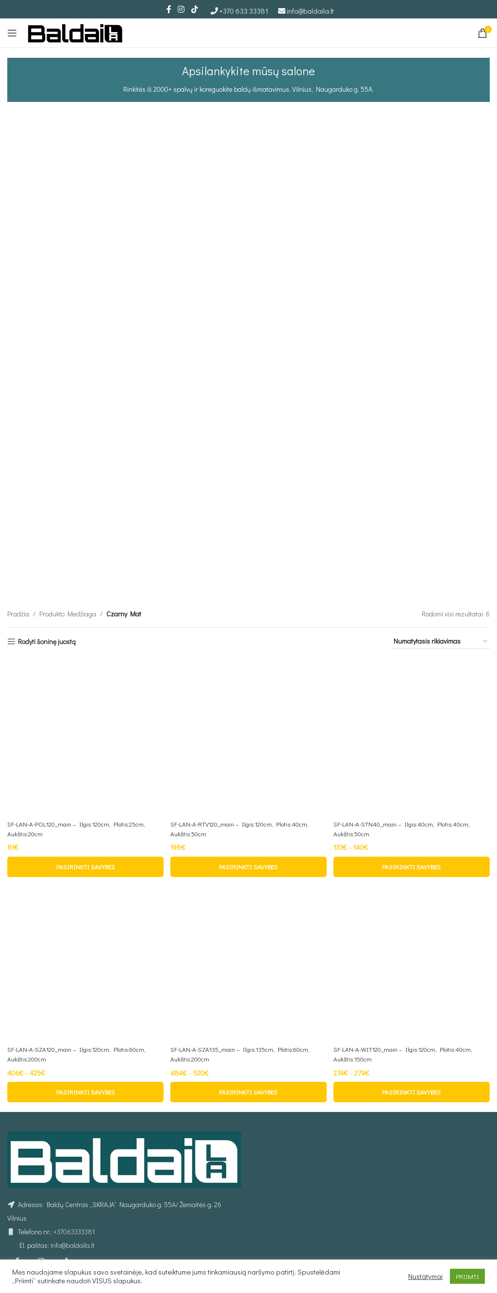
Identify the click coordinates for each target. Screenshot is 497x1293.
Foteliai (349, 1140)
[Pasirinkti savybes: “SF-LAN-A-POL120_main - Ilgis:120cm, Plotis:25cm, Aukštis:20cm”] (84, 623)
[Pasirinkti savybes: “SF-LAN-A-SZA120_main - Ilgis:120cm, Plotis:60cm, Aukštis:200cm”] (84, 849)
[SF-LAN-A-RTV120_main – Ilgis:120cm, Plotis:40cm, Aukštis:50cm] (248, 493)
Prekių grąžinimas (33, 1207)
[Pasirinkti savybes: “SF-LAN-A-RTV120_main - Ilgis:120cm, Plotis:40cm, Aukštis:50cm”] (248, 623)
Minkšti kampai (360, 1157)
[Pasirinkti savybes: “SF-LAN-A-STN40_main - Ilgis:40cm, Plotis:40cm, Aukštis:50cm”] (412, 623)
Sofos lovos (355, 1191)
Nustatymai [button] (425, 1276)
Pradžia (18, 371)
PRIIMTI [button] (467, 1276)
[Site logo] (75, 31)
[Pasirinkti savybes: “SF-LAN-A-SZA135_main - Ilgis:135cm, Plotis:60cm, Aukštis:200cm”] (248, 849)
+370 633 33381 (243, 11)
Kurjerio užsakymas (201, 1140)
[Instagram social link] (181, 9)
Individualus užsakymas (208, 1157)
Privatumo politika (32, 1157)
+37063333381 (74, 988)
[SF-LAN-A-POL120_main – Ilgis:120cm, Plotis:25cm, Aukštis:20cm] (84, 493)
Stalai (347, 1207)
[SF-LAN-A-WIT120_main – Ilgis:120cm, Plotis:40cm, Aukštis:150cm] (412, 720)
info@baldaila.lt (310, 11)
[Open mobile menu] (12, 33)
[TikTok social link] (194, 9)
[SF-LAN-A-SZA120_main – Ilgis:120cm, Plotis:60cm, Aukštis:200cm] (84, 720)
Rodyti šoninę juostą (47, 400)
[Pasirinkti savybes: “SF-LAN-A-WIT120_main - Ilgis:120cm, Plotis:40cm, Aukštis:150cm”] (412, 849)
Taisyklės (20, 1140)
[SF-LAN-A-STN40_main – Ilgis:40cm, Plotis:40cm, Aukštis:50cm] (412, 493)
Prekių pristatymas (34, 1174)
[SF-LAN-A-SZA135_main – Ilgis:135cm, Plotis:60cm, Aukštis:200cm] (248, 720)
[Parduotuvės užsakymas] (441, 400)
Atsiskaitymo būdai (34, 1191)
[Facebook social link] (169, 9)
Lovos (347, 1174)
